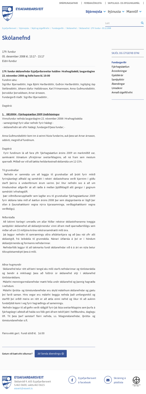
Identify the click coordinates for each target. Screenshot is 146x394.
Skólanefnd (71, 28)
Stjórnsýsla (24, 28)
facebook (72, 380)
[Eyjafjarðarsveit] (6, 388)
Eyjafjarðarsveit (9, 28)
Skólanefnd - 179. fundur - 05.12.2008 (95, 28)
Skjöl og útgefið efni (40, 28)
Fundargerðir (58, 28)
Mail (108, 380)
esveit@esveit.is (23, 388)
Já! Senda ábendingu (49, 353)
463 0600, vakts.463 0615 (30, 384)
